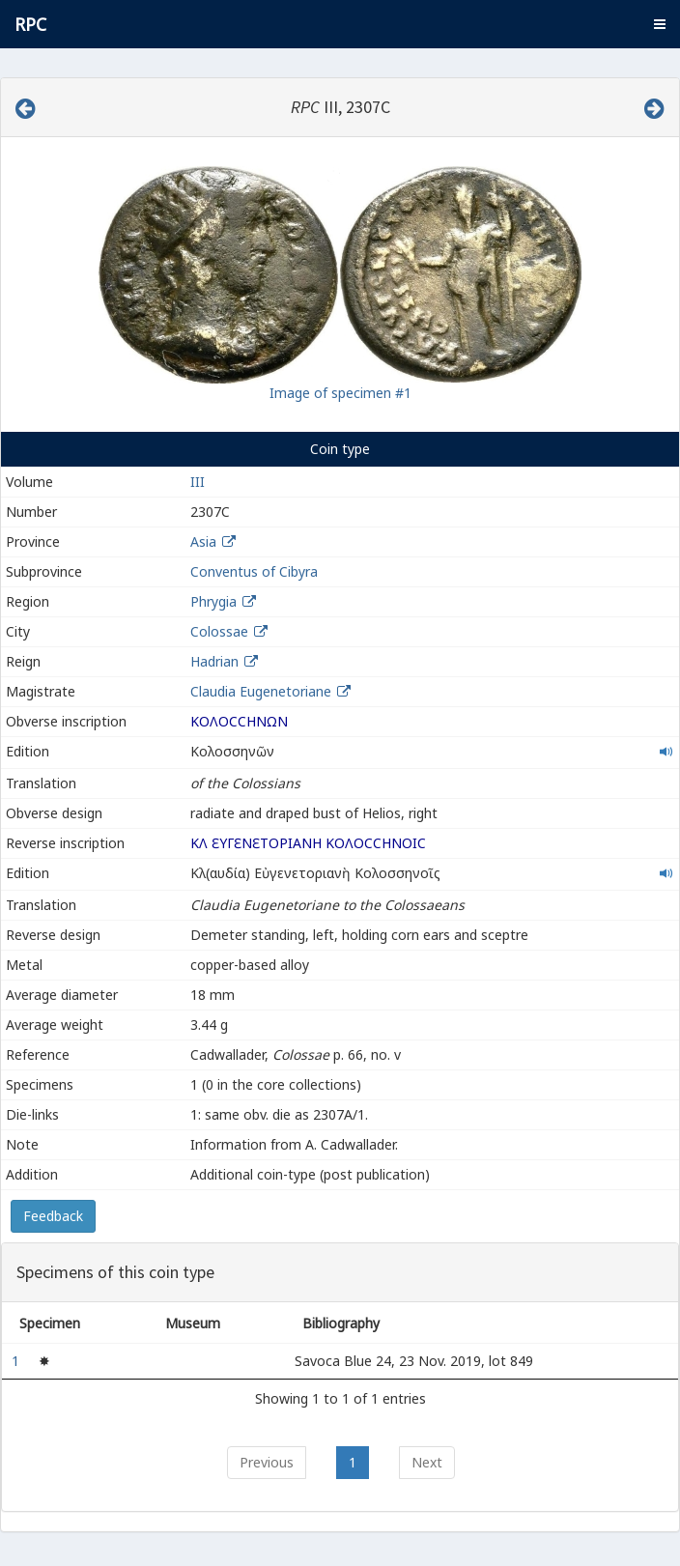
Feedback (53, 1216)
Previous (267, 1462)
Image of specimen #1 (340, 393)
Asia (203, 541)
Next (426, 1462)
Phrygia (213, 601)
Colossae (219, 631)
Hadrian (214, 661)
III (197, 481)
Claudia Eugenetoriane (262, 691)
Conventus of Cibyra (254, 571)
